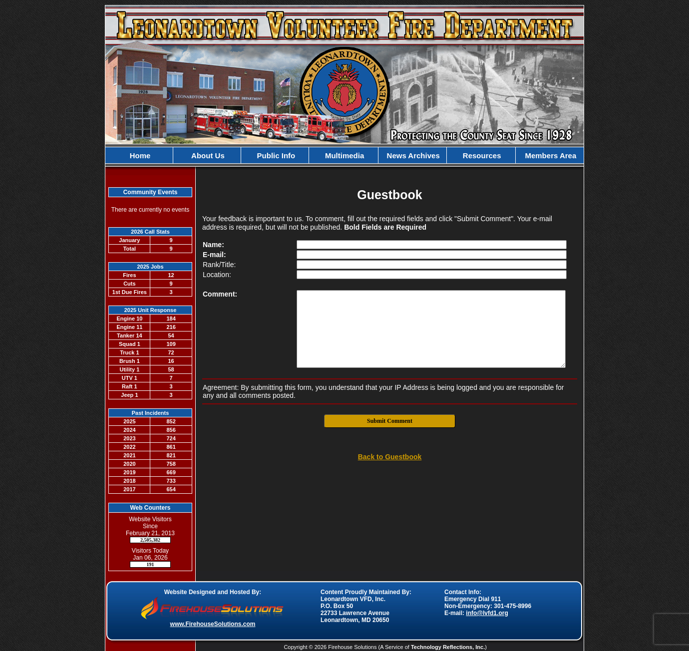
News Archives (411, 155)
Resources (481, 155)
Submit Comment (389, 420)
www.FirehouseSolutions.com (213, 624)
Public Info (275, 155)
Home (139, 155)
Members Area (549, 155)
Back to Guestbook (390, 457)
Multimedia (343, 155)
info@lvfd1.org (487, 613)
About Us (207, 155)
